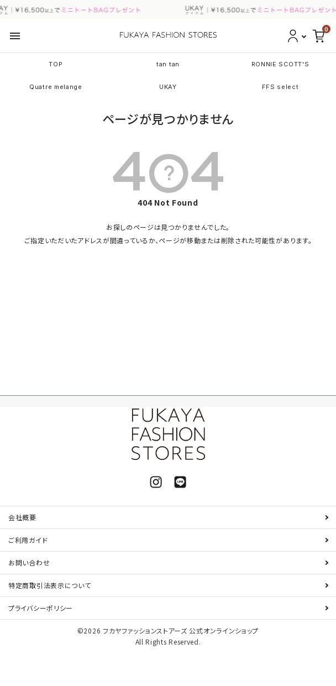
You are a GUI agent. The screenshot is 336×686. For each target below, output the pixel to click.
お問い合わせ (29, 562)
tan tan (168, 64)
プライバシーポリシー (40, 607)
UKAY (168, 87)
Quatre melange (55, 87)
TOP (55, 64)
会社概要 (22, 517)
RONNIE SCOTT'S (280, 64)
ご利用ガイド (28, 539)
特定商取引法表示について (49, 585)
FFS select (280, 87)
